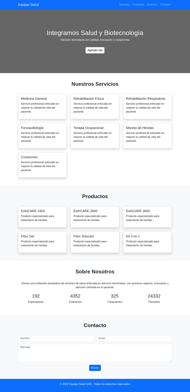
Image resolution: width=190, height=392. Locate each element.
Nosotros (152, 4)
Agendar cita (95, 50)
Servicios (124, 4)
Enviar (95, 367)
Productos (138, 4)
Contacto (165, 4)
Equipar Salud (28, 4)
